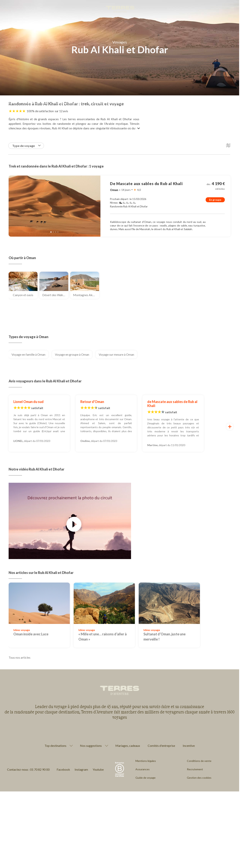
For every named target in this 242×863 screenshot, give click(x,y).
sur (61, 111)
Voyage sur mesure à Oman (116, 354)
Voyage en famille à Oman (28, 354)
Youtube (98, 769)
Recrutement (195, 769)
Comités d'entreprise (161, 745)
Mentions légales (145, 760)
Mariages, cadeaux (127, 745)
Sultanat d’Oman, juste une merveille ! (164, 636)
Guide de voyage (145, 777)
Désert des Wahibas (55, 295)
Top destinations (55, 745)
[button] (228, 146)
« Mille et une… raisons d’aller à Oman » (102, 636)
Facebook (63, 769)
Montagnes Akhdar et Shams (86, 295)
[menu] (231, 9)
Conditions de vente (199, 760)
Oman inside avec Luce (30, 634)
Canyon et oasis (23, 295)
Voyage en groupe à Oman (72, 354)
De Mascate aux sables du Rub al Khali (146, 183)
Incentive (189, 745)
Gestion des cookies (199, 777)
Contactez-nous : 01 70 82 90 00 (28, 769)
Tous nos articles (19, 657)
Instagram (81, 769)
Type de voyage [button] (26, 145)
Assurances (142, 769)
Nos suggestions (91, 745)
